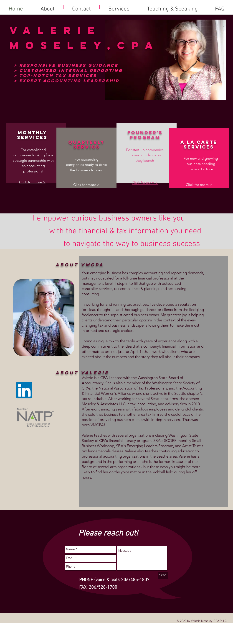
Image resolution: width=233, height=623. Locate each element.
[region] (43, 318)
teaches (100, 435)
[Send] (163, 575)
